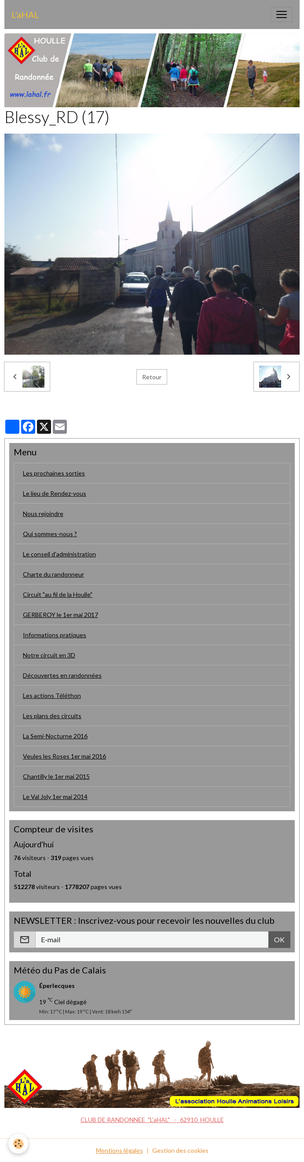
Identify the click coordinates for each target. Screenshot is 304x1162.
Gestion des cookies (180, 1150)
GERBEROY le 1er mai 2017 (60, 614)
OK (279, 939)
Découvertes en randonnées (62, 675)
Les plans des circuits (52, 715)
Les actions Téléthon (52, 695)
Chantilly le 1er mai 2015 (56, 776)
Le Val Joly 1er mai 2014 (55, 796)
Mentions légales (119, 1150)
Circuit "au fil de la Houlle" (57, 594)
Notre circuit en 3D (49, 655)
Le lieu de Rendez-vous (54, 493)
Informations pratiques (54, 635)
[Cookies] (19, 1144)
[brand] (25, 14)
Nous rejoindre (43, 513)
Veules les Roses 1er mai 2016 (64, 756)
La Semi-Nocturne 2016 (55, 736)
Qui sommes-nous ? (50, 533)
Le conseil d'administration (59, 554)
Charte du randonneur (53, 574)
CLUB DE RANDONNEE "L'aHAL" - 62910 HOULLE (152, 1119)
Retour (151, 377)
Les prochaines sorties (54, 473)
